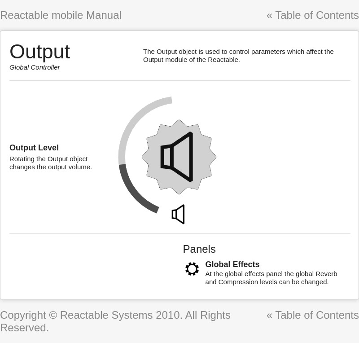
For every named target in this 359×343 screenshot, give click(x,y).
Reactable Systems (106, 315)
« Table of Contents (313, 15)
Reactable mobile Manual (61, 15)
